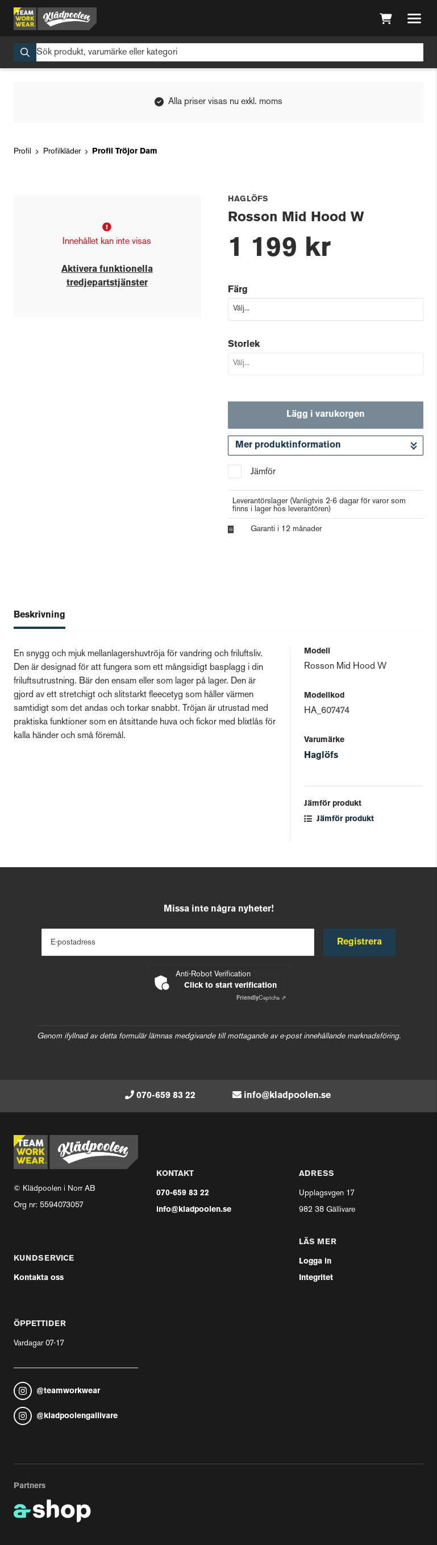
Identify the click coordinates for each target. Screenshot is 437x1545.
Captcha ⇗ (261, 998)
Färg (238, 290)
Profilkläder (62, 151)
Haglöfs (321, 756)
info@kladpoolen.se (287, 1096)
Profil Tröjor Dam (124, 151)
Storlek (244, 345)
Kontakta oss (39, 1278)
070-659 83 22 (165, 1096)
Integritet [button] (316, 1278)
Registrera (359, 942)
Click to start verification (230, 985)
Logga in (315, 1261)
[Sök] (218, 52)
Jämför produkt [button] (339, 819)
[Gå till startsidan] (55, 18)
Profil (22, 151)
